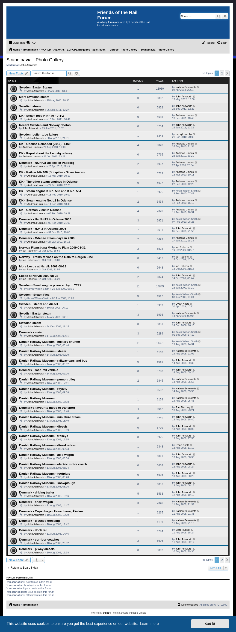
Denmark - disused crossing (39, 520)
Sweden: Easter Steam (35, 87)
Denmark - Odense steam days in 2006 (46, 238)
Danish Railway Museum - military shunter (49, 341)
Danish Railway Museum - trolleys (43, 436)
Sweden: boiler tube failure (38, 134)
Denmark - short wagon (36, 502)
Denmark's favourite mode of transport (47, 407)
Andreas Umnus (36, 119)
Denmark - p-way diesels (37, 549)
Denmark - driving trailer (36, 492)
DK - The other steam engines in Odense (48, 181)
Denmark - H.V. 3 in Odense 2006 (42, 228)
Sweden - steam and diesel (38, 304)
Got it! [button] (210, 624)
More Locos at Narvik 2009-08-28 (42, 266)
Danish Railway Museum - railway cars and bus (53, 360)
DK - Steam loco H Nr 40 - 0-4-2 (41, 115)
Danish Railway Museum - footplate (44, 473)
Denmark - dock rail (33, 530)
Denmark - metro (31, 332)
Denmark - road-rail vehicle (38, 370)
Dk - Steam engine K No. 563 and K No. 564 (50, 191)
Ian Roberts (29, 250)
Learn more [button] (149, 624)
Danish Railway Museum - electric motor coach (53, 464)
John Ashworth (29, 65)
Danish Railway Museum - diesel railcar (47, 445)
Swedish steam (30, 106)
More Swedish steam (34, 97)
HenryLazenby (184, 134)
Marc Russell (183, 529)
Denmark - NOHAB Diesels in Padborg (46, 162)
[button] (227, 73)
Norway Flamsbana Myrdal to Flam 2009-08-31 (52, 247)
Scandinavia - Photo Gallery (35, 59)
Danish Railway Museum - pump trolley (47, 379)
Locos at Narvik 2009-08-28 (38, 276)
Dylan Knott (182, 303)
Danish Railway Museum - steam (42, 351)
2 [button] (222, 73)
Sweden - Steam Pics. (34, 294)
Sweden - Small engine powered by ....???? (50, 285)
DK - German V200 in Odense (40, 210)
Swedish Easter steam (35, 313)
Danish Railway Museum (37, 398)
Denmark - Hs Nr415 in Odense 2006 (45, 219)
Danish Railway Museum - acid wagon (46, 454)
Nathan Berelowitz (186, 87)
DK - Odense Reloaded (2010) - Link (45, 144)
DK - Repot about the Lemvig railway (45, 153)
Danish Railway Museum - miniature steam (50, 417)
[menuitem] (30, 42)
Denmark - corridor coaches (39, 539)
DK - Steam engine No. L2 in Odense (45, 200)
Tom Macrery (183, 407)
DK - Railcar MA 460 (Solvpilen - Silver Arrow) (52, 172)
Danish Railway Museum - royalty (43, 389)
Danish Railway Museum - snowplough (47, 483)
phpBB (106, 613)
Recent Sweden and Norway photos (45, 125)
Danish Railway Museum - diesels (43, 426)
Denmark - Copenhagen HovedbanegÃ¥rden (51, 511)
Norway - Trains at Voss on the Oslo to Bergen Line (56, 257)
